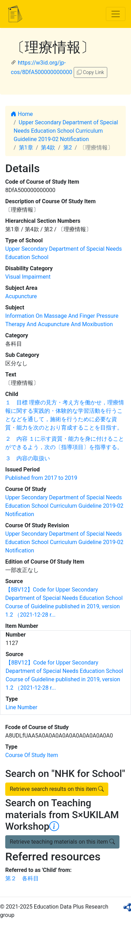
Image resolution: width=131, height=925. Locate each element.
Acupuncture (21, 296)
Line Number (21, 707)
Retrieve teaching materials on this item (62, 841)
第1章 (26, 147)
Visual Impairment (28, 276)
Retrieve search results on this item (57, 789)
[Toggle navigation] (115, 14)
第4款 (48, 147)
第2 (67, 147)
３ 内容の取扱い (27, 458)
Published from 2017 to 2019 (41, 478)
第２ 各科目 (22, 878)
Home (22, 114)
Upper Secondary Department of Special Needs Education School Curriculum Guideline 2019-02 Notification (66, 130)
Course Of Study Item (31, 755)
